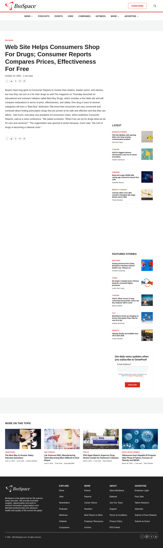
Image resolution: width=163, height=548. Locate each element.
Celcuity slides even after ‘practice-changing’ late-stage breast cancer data (123, 195)
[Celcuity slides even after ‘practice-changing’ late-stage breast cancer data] (147, 194)
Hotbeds (101, 16)
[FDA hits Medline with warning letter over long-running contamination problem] (147, 136)
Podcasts (43, 16)
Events (59, 16)
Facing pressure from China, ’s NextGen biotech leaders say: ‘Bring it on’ (123, 265)
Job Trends (49, 452)
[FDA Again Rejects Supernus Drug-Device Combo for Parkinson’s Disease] (101, 439)
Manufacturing (119, 132)
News (27, 16)
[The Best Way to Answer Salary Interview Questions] (23, 439)
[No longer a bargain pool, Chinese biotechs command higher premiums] (147, 282)
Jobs (70, 16)
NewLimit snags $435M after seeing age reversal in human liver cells (125, 177)
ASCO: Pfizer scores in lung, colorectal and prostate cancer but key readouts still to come (125, 301)
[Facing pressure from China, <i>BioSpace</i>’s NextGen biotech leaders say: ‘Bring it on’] (147, 265)
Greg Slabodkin (69, 463)
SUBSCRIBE (137, 6)
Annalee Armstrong (118, 271)
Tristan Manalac (117, 200)
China (114, 278)
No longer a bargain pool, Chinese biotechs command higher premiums (125, 283)
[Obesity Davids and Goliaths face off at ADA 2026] (147, 335)
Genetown (10, 452)
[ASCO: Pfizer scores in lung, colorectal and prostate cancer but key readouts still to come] (147, 300)
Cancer (115, 149)
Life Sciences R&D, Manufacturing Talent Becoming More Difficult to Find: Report (61, 457)
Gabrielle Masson (118, 182)
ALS (113, 313)
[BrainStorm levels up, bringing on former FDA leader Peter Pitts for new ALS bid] (147, 317)
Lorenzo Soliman (31, 461)
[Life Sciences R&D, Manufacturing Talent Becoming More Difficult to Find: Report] (62, 439)
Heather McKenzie (118, 160)
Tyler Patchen (107, 461)
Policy (86, 452)
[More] (32, 16)
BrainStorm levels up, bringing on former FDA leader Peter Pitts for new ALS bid (125, 318)
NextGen (116, 260)
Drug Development (131, 452)
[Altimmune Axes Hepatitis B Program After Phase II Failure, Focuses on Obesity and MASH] (140, 439)
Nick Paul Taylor (117, 142)
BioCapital (9, 40)
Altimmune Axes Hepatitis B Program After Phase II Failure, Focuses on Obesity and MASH (139, 457)
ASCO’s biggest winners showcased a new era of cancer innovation (124, 154)
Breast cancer (119, 190)
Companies (84, 16)
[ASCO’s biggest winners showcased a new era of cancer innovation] (147, 154)
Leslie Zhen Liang (118, 288)
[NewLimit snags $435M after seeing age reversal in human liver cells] (147, 177)
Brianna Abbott (117, 306)
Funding (116, 172)
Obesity (115, 330)
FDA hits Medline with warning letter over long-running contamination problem (124, 137)
